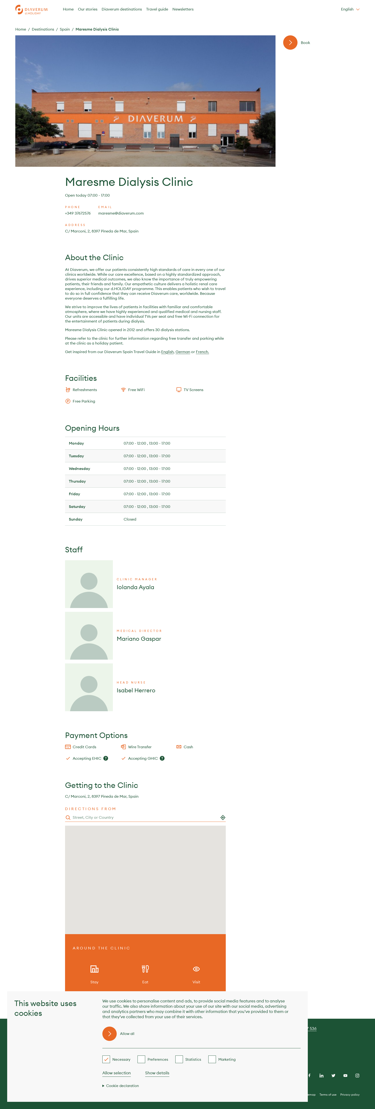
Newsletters (182, 9)
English (167, 351)
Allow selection (116, 1073)
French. (202, 351)
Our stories (87, 9)
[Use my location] (223, 817)
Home (68, 9)
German (183, 351)
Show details (157, 1073)
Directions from (91, 808)
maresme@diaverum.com (121, 213)
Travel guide (157, 9)
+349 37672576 (78, 213)
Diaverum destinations (122, 9)
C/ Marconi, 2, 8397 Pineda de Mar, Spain (101, 231)
